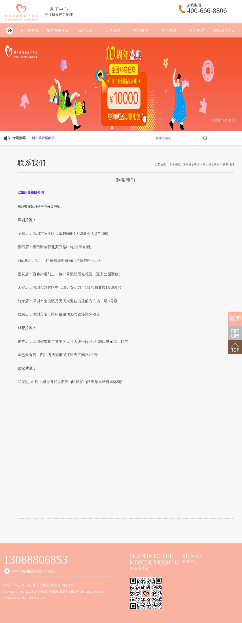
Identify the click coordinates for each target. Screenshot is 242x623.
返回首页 (125, 507)
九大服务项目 (57, 30)
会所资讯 (113, 30)
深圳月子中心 (12, 585)
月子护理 (196, 30)
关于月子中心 (211, 164)
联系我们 (228, 164)
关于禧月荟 (29, 30)
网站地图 (67, 585)
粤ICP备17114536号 (34, 598)
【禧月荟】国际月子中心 (184, 164)
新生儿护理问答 (43, 138)
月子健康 (140, 30)
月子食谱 (168, 30)
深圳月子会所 (9, 30)
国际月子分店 (224, 30)
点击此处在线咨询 (31, 192)
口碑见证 (85, 30)
